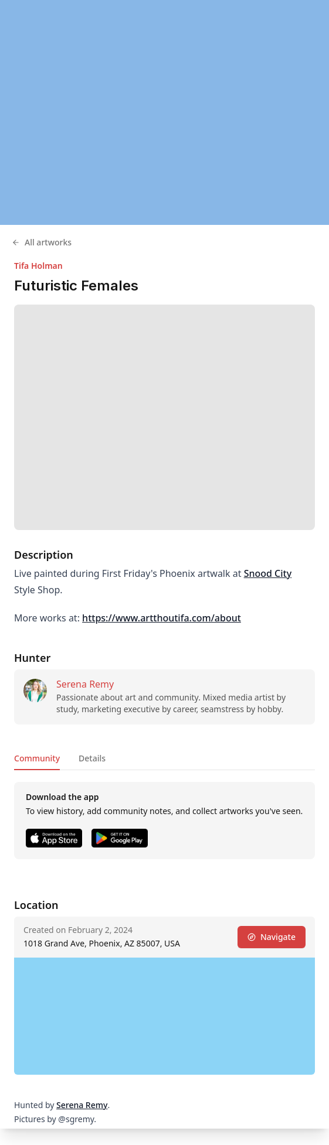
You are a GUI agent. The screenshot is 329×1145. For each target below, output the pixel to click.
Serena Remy (85, 684)
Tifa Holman (38, 265)
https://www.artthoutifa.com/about (161, 617)
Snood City (268, 573)
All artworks (42, 242)
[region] (164, 112)
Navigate (271, 936)
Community (37, 758)
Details (92, 758)
